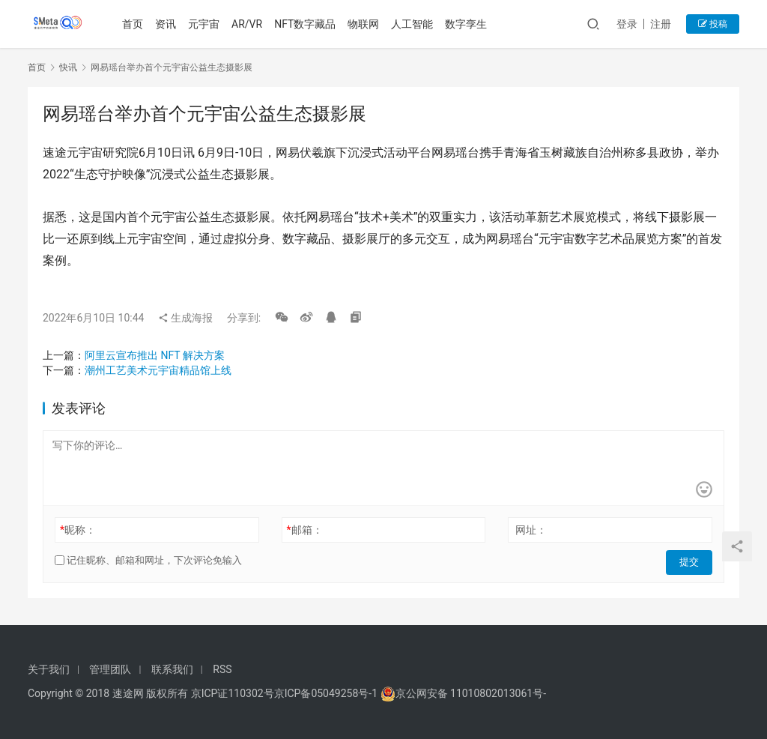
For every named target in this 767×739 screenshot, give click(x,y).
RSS (222, 669)
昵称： (78, 530)
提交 (691, 560)
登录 (626, 24)
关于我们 (49, 669)
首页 (134, 24)
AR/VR (249, 24)
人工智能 (414, 24)
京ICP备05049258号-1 (327, 693)
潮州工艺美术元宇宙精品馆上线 (158, 370)
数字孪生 (468, 24)
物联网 (365, 24)
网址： (531, 530)
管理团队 (110, 669)
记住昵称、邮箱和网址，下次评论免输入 (148, 560)
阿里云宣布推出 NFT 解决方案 (155, 355)
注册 (660, 24)
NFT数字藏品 (307, 24)
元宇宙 (206, 24)
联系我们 (172, 669)
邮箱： (305, 530)
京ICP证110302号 (232, 693)
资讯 (167, 24)
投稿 (712, 24)
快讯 (68, 67)
